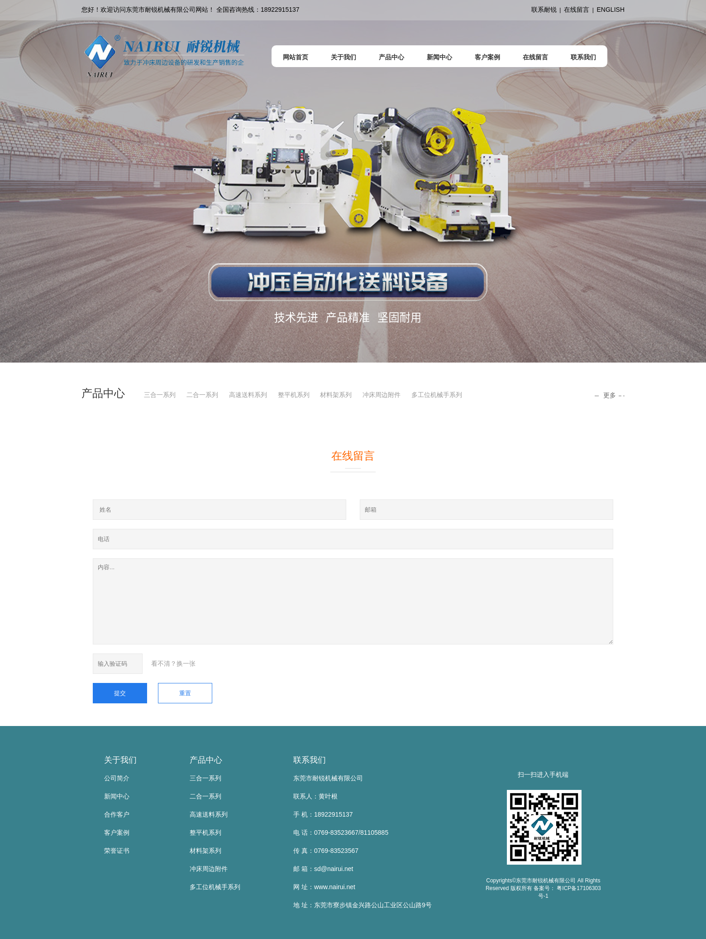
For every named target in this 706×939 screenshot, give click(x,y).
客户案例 (116, 832)
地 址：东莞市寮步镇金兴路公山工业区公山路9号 (362, 905)
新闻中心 (116, 796)
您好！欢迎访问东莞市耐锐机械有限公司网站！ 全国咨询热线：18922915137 (190, 9)
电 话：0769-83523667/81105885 (340, 832)
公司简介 (116, 778)
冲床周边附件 (382, 394)
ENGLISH (611, 9)
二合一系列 (202, 394)
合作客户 (116, 814)
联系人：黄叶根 (315, 796)
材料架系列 (336, 394)
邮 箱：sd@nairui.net (323, 868)
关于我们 (120, 760)
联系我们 (309, 760)
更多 (608, 395)
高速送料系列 (248, 394)
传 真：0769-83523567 (325, 850)
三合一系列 (160, 394)
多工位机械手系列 (436, 394)
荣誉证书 (116, 850)
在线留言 (576, 9)
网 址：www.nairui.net (324, 887)
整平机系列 (294, 394)
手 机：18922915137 (323, 814)
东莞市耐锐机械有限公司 (328, 778)
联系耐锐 (544, 9)
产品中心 (206, 760)
